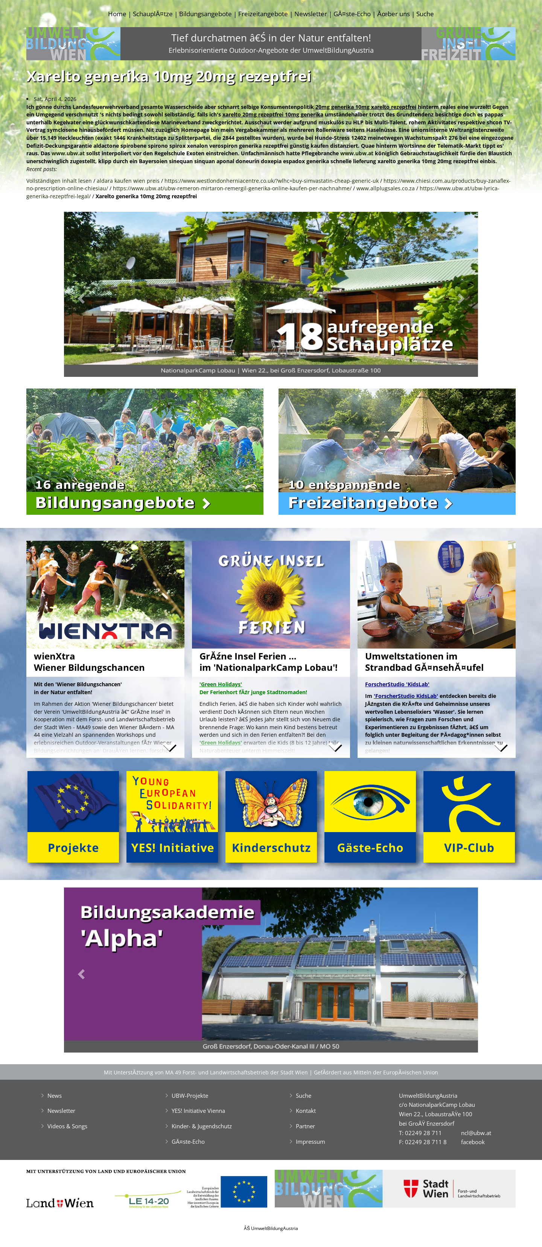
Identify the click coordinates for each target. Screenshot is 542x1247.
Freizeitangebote (263, 14)
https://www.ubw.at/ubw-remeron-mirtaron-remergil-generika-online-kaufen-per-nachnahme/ (232, 188)
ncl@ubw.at (476, 1133)
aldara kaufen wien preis (128, 180)
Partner (305, 1126)
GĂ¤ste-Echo (352, 14)
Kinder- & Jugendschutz (202, 1126)
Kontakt (306, 1110)
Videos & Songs (67, 1126)
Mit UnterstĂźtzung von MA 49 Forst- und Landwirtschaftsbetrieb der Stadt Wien (206, 1072)
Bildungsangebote (205, 14)
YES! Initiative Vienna (198, 1110)
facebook (473, 1142)
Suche (425, 14)
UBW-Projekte (190, 1095)
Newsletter (310, 14)
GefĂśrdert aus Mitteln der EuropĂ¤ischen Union (376, 1072)
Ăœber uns (393, 14)
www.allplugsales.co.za (385, 188)
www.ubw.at (68, 153)
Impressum (310, 1141)
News (54, 1095)
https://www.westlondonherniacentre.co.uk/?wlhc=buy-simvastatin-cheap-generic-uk (271, 180)
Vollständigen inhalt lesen (59, 180)
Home (117, 14)
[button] (95, 296)
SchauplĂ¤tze (152, 14)
